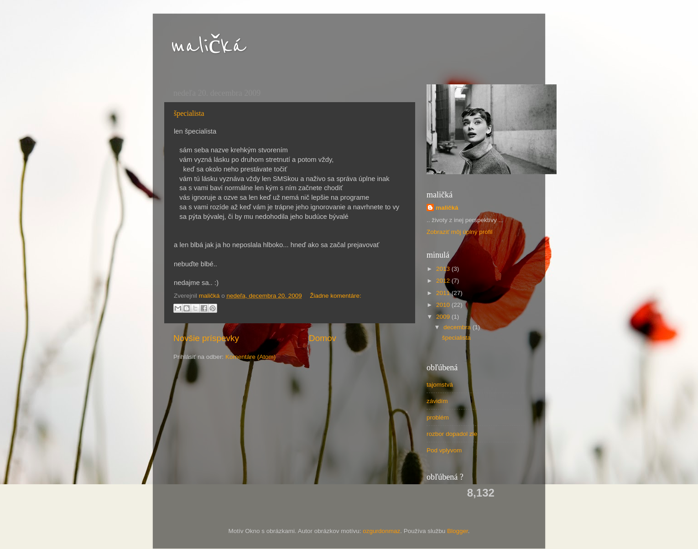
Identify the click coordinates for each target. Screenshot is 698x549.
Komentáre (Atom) (250, 356)
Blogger (457, 531)
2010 (444, 304)
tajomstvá (440, 384)
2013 (444, 268)
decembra (458, 327)
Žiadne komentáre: (335, 295)
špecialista (189, 113)
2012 (444, 280)
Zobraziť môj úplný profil (460, 231)
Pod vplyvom (444, 450)
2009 (444, 316)
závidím (437, 401)
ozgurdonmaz (381, 531)
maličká (208, 46)
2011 (444, 293)
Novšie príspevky (206, 338)
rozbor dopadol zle (452, 433)
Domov (322, 338)
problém (438, 417)
